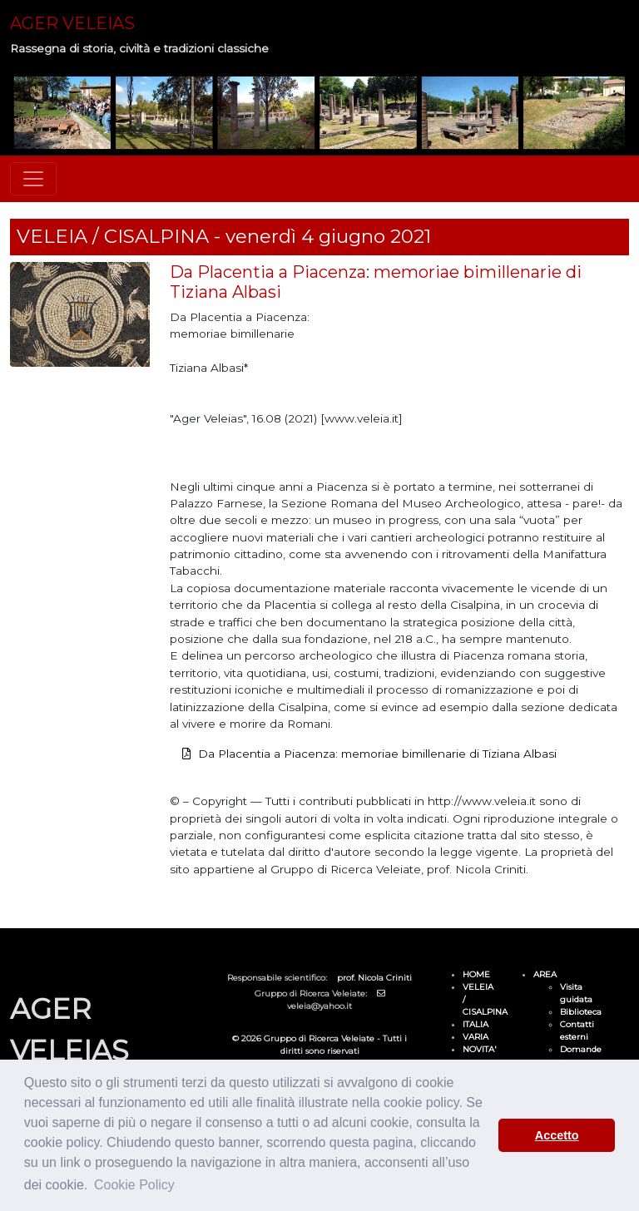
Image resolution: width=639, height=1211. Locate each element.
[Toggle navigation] (33, 178)
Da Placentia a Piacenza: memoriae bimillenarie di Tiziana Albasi (377, 753)
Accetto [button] (557, 1135)
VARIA (475, 1036)
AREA (545, 974)
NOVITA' (480, 1049)
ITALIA (475, 1024)
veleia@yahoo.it (319, 1006)
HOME (476, 974)
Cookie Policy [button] (134, 1185)
